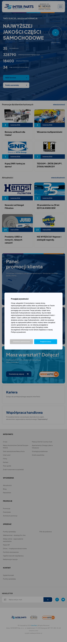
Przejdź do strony (45, 341)
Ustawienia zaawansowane (21, 341)
